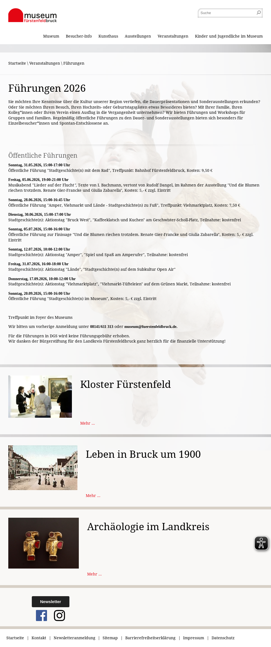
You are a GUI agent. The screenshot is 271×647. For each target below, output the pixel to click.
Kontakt (39, 638)
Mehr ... (87, 423)
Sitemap (110, 638)
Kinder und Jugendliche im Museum (229, 36)
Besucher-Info (79, 36)
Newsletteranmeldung (74, 638)
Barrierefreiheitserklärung (150, 638)
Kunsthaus (108, 36)
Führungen (73, 63)
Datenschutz (223, 638)
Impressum (193, 638)
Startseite (17, 63)
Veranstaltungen (173, 36)
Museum (51, 36)
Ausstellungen (138, 36)
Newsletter (50, 601)
